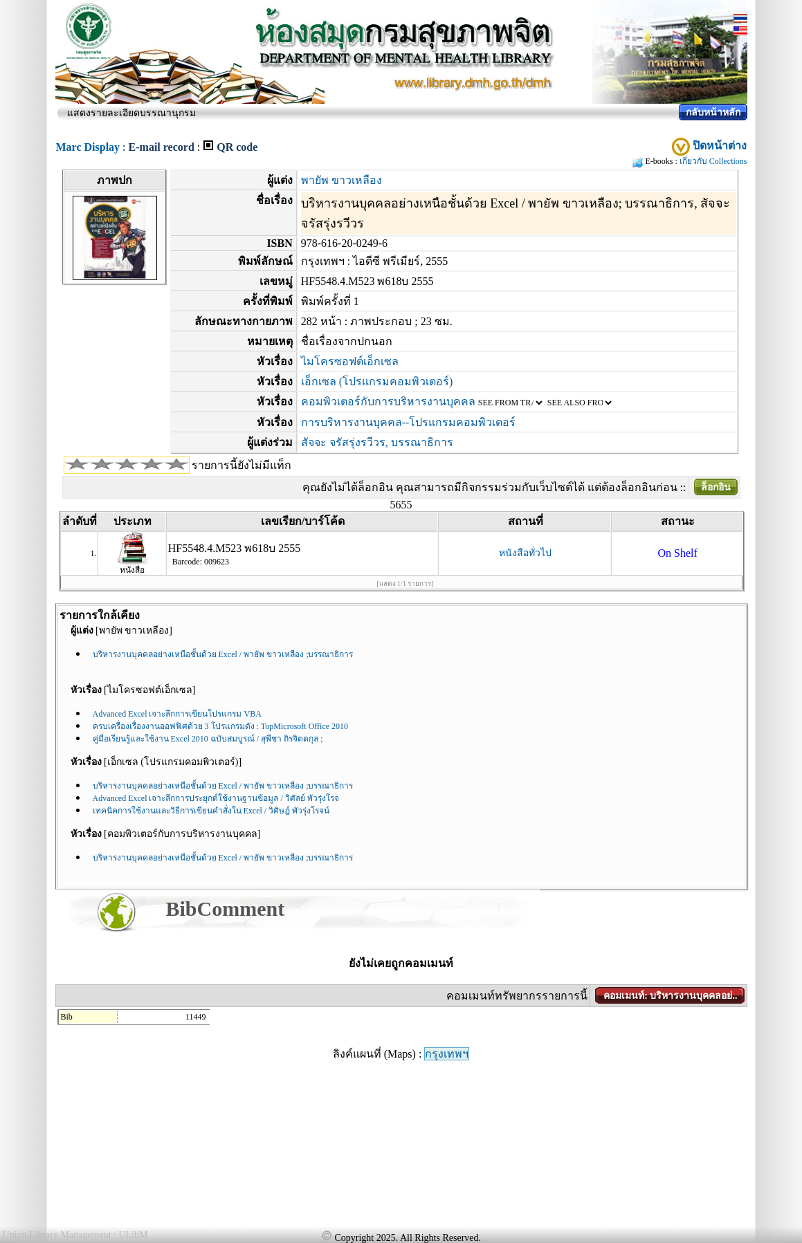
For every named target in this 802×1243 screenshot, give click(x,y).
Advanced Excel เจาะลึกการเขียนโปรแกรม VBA (177, 714)
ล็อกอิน (716, 487)
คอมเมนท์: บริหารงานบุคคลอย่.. (670, 996)
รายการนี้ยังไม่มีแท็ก (241, 465)
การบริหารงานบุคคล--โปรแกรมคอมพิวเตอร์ (408, 422)
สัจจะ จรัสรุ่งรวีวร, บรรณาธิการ (377, 442)
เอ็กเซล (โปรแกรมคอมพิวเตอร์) (377, 381)
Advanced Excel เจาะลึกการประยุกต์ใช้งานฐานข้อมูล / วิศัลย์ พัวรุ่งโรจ (216, 798)
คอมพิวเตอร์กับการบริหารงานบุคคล (388, 401)
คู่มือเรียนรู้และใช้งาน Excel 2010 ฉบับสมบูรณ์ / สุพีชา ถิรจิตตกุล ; (208, 739)
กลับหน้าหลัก (713, 112)
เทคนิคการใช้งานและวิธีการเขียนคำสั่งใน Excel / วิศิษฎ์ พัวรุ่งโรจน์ (211, 811)
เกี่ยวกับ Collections (713, 161)
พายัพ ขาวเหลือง (341, 180)
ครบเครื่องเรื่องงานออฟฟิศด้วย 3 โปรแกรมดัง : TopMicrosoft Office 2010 (221, 726)
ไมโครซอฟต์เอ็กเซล (350, 361)
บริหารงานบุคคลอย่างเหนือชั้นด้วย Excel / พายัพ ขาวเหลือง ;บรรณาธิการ (223, 654)
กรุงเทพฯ (446, 1054)
